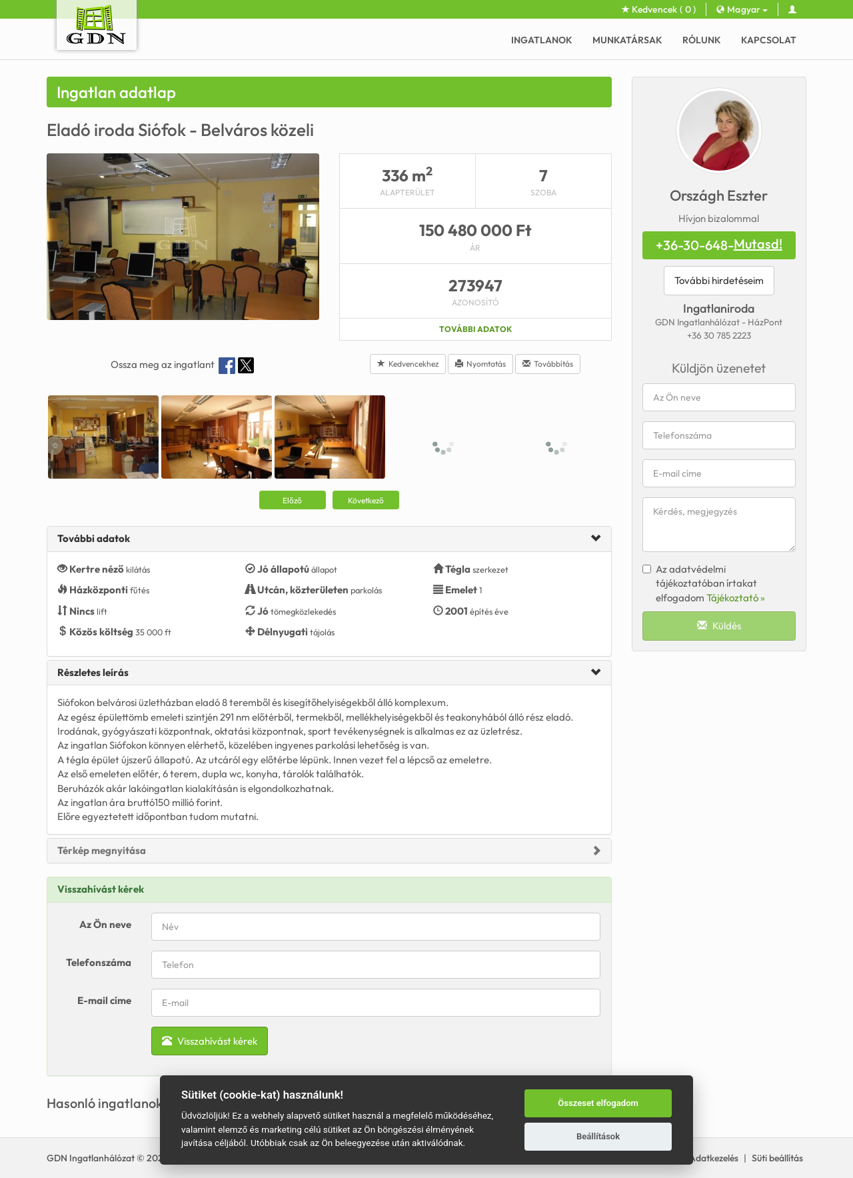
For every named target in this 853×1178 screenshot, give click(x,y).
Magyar (741, 9)
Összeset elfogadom (598, 1103)
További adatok (475, 329)
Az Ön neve (105, 924)
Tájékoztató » (735, 597)
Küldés (719, 625)
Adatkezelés (713, 1158)
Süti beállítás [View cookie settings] (777, 1158)
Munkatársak (627, 40)
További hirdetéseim (719, 280)
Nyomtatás (480, 364)
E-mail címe (104, 1000)
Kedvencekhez (407, 364)
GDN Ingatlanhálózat (91, 1158)
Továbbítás (547, 364)
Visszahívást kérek (209, 1041)
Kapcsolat (768, 40)
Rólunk (701, 40)
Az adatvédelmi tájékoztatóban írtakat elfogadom (703, 583)
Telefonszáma (98, 962)
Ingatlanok (541, 40)
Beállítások (598, 1136)
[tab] (329, 539)
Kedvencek (659, 9)
